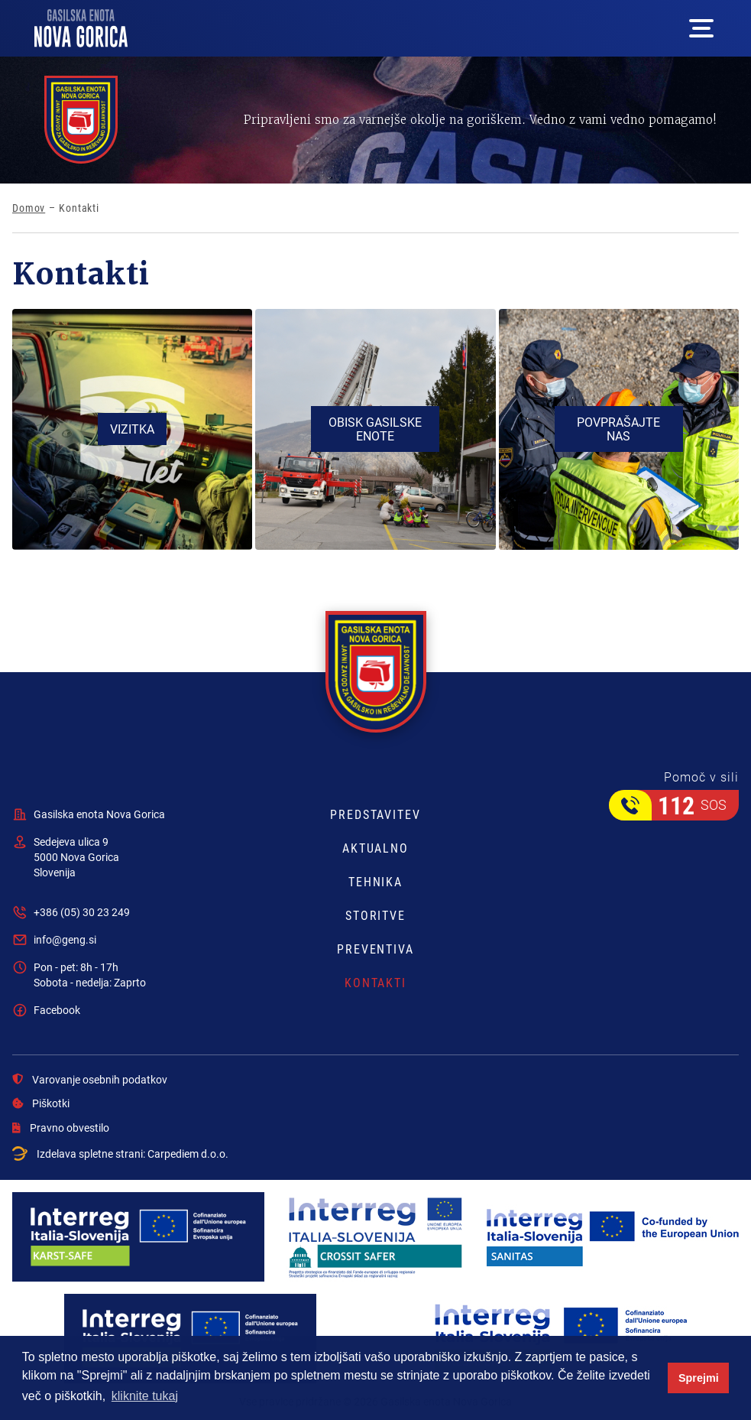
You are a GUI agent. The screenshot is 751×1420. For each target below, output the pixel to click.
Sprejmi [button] (698, 1378)
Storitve (375, 915)
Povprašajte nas (618, 429)
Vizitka (132, 429)
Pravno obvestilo (60, 1128)
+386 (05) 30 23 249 (82, 912)
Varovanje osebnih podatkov (89, 1080)
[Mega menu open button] (701, 28)
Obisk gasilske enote (375, 429)
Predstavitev (375, 814)
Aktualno (375, 848)
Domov (28, 208)
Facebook (57, 1009)
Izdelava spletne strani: (120, 1154)
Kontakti (375, 982)
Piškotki (41, 1103)
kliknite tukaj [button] (145, 1395)
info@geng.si (65, 939)
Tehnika (375, 881)
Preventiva (375, 949)
